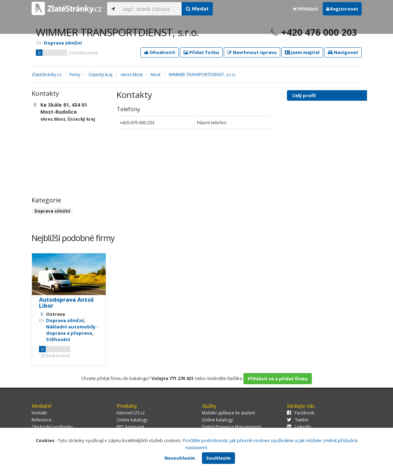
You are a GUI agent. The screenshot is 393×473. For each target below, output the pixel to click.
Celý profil (304, 95)
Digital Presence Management (231, 427)
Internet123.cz (131, 413)
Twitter (298, 420)
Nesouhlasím (179, 458)
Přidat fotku (201, 52)
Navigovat (343, 52)
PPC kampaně (130, 427)
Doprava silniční (63, 43)
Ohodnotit (159, 52)
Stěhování (58, 339)
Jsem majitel (302, 52)
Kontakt (39, 413)
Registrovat (342, 9)
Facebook (300, 413)
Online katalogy (132, 420)
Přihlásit (305, 9)
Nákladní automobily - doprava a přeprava (72, 330)
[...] (150, 8)
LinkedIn (299, 427)
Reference (42, 420)
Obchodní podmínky (52, 427)
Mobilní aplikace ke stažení (228, 413)
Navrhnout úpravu (252, 52)
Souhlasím (218, 458)
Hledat (197, 8)
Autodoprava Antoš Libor (66, 303)
